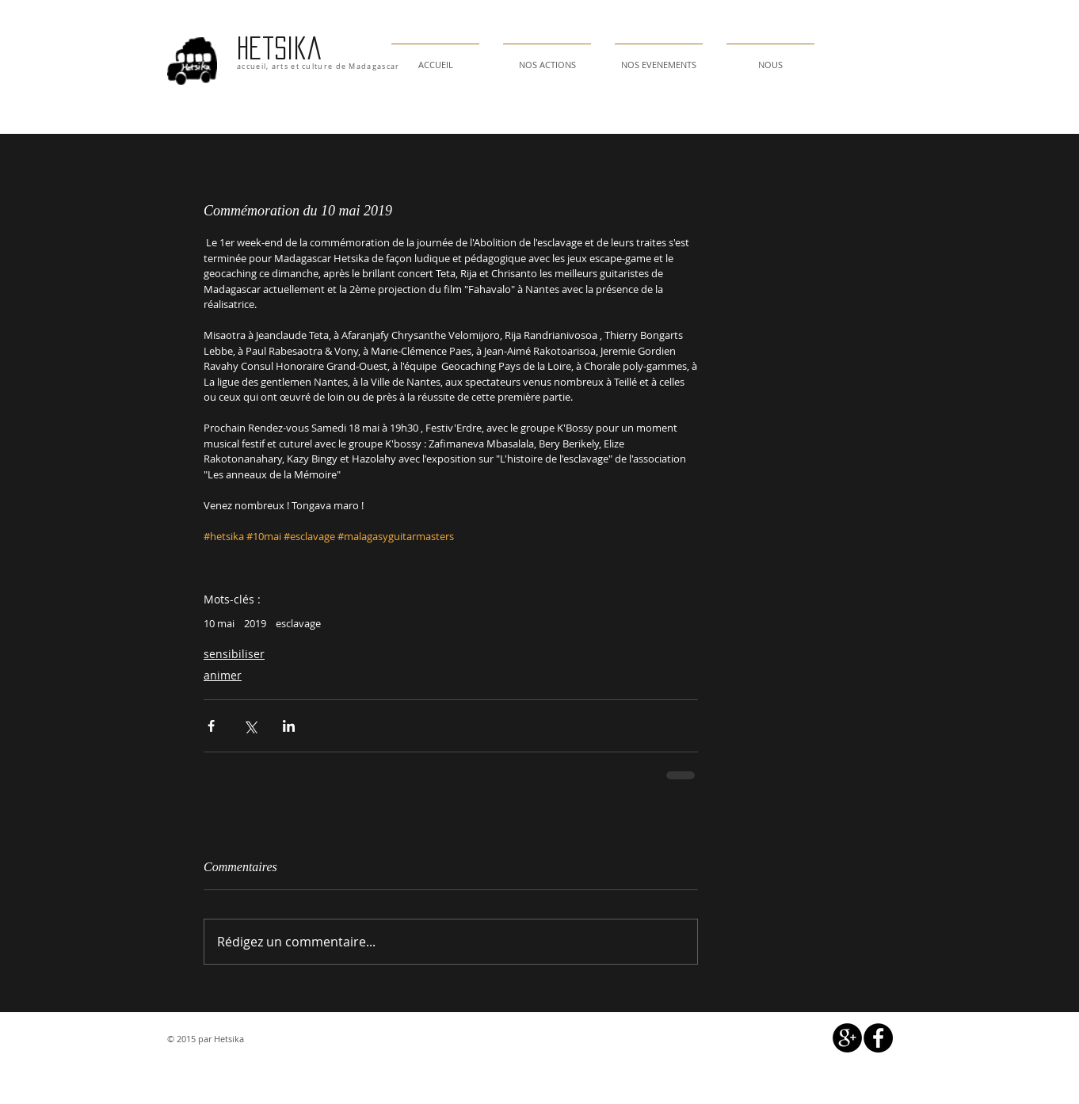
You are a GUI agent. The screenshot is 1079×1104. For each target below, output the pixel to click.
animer (223, 675)
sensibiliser (234, 653)
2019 (255, 623)
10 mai (219, 623)
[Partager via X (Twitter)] (249, 725)
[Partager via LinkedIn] (288, 725)
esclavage (298, 623)
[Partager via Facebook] (211, 725)
